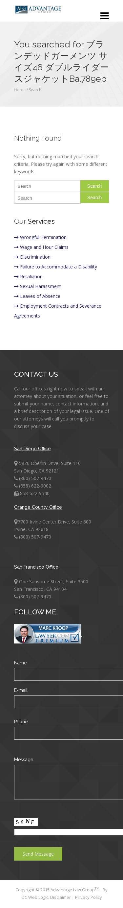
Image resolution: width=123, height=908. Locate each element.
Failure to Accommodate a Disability (55, 267)
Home (20, 90)
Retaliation (28, 276)
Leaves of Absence (37, 296)
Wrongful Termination (40, 237)
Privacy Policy (88, 897)
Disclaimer (61, 897)
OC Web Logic (34, 897)
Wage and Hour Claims (41, 247)
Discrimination (32, 257)
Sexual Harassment (37, 286)
